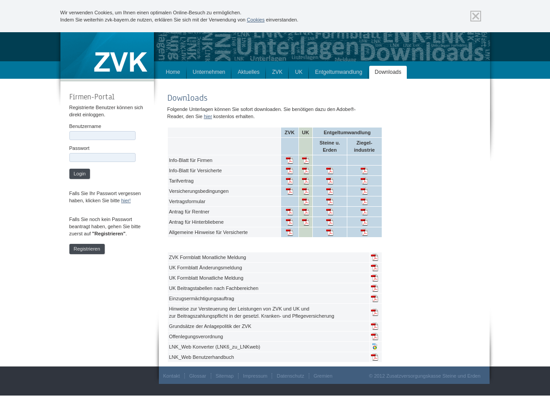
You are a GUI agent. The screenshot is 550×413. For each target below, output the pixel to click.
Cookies (256, 19)
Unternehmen (209, 72)
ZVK (277, 72)
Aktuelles (249, 72)
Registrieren (87, 248)
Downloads (388, 72)
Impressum (255, 376)
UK (299, 72)
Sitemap (225, 376)
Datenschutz (290, 376)
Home (173, 72)
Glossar (197, 376)
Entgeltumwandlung (338, 72)
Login (80, 173)
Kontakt (171, 376)
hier (208, 116)
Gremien (323, 376)
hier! (126, 200)
